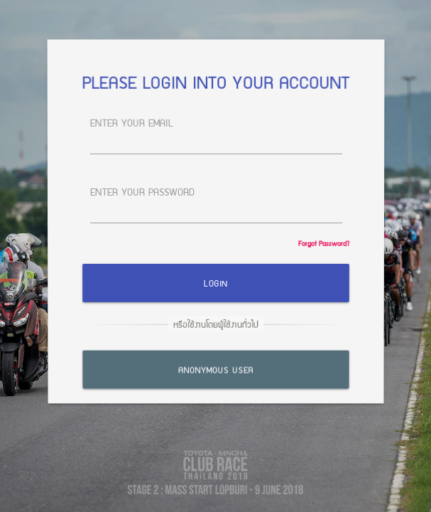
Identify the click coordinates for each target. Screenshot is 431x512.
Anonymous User (215, 366)
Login (215, 283)
